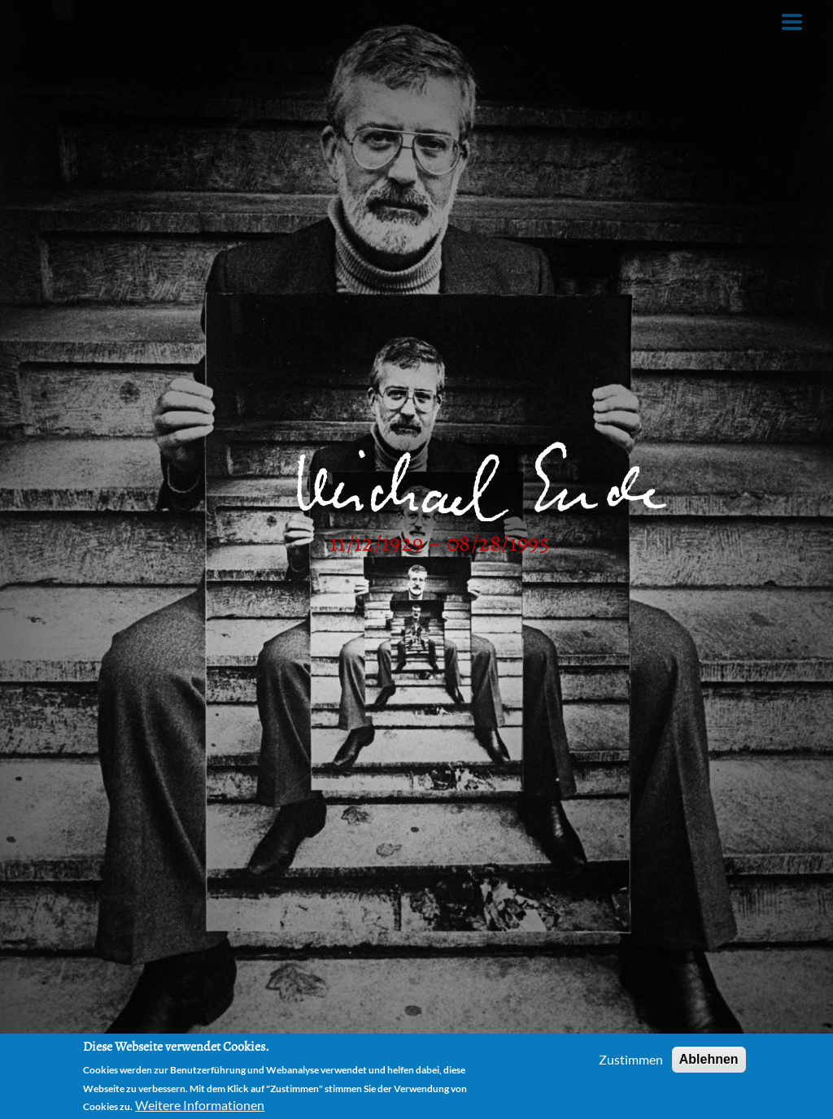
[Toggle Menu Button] (792, 22)
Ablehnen (709, 1059)
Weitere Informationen (199, 1104)
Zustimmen (631, 1059)
